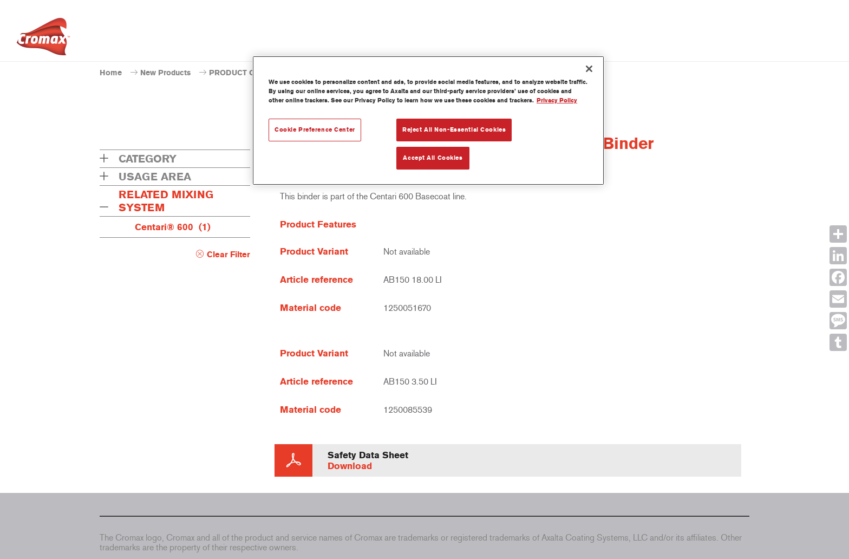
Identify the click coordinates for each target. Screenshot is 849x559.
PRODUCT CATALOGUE (252, 72)
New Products (165, 72)
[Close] (589, 69)
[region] (428, 120)
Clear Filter (228, 254)
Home (111, 72)
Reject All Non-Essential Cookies (454, 129)
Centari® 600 (173, 227)
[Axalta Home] (43, 39)
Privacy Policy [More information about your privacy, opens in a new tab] (557, 100)
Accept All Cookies (432, 157)
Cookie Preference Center (315, 129)
